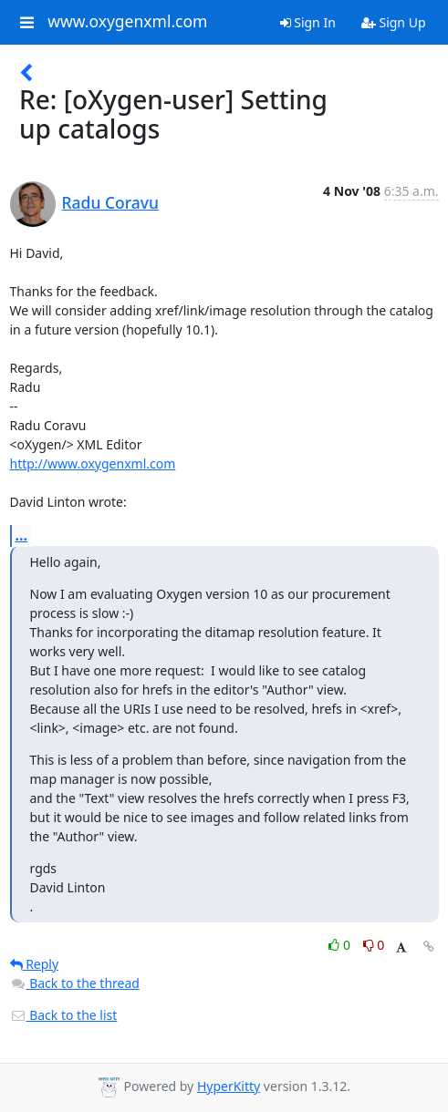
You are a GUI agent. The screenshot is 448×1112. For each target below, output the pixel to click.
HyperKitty (228, 1086)
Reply (34, 964)
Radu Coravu (111, 202)
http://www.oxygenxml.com (93, 463)
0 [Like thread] (340, 944)
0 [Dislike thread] (374, 944)
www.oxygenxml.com (127, 22)
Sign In (308, 22)
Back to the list (64, 1015)
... (22, 535)
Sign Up (393, 22)
